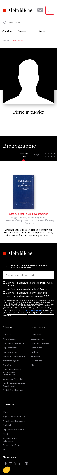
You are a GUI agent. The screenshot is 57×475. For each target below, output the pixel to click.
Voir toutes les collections (10, 439)
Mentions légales (11, 360)
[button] (6, 469)
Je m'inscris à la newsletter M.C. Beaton (26, 289)
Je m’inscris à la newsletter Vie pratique (26, 292)
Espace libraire (10, 347)
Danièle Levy (47, 220)
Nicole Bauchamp (13, 220)
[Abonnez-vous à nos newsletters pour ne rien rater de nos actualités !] (38, 9)
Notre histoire (9, 339)
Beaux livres (36, 360)
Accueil (6, 40)
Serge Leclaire (18, 217)
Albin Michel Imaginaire (14, 390)
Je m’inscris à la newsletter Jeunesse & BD (27, 296)
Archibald (7, 425)
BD (32, 365)
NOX (5, 434)
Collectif (29, 223)
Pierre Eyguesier (37, 217)
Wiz (4, 449)
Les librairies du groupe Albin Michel (14, 384)
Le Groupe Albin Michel (14, 378)
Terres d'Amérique (12, 445)
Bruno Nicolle (31, 220)
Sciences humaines (40, 343)
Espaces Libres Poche (13, 429)
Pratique (35, 352)
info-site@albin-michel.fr (34, 310)
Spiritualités (36, 347)
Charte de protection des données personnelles (13, 372)
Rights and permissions (14, 356)
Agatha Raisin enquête (14, 416)
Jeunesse (35, 356)
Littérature (36, 334)
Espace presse (10, 352)
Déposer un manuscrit (13, 343)
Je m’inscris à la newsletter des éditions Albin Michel (29, 284)
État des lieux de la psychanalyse (28, 213)
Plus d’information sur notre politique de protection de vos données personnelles (28, 314)
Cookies (7, 365)
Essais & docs (37, 339)
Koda (5, 412)
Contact (7, 334)
